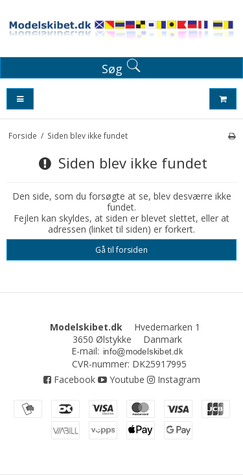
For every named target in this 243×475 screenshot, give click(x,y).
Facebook (69, 379)
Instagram (173, 379)
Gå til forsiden (121, 249)
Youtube (121, 379)
